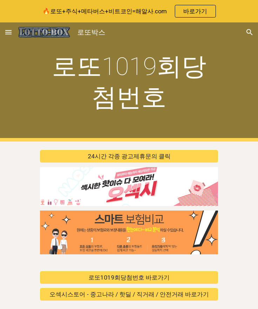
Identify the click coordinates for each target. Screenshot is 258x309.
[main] (129, 82)
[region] (129, 11)
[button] (8, 32)
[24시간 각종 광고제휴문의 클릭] (129, 156)
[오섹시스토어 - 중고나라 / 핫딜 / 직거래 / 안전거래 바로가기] (129, 294)
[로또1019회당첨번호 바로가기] (129, 277)
